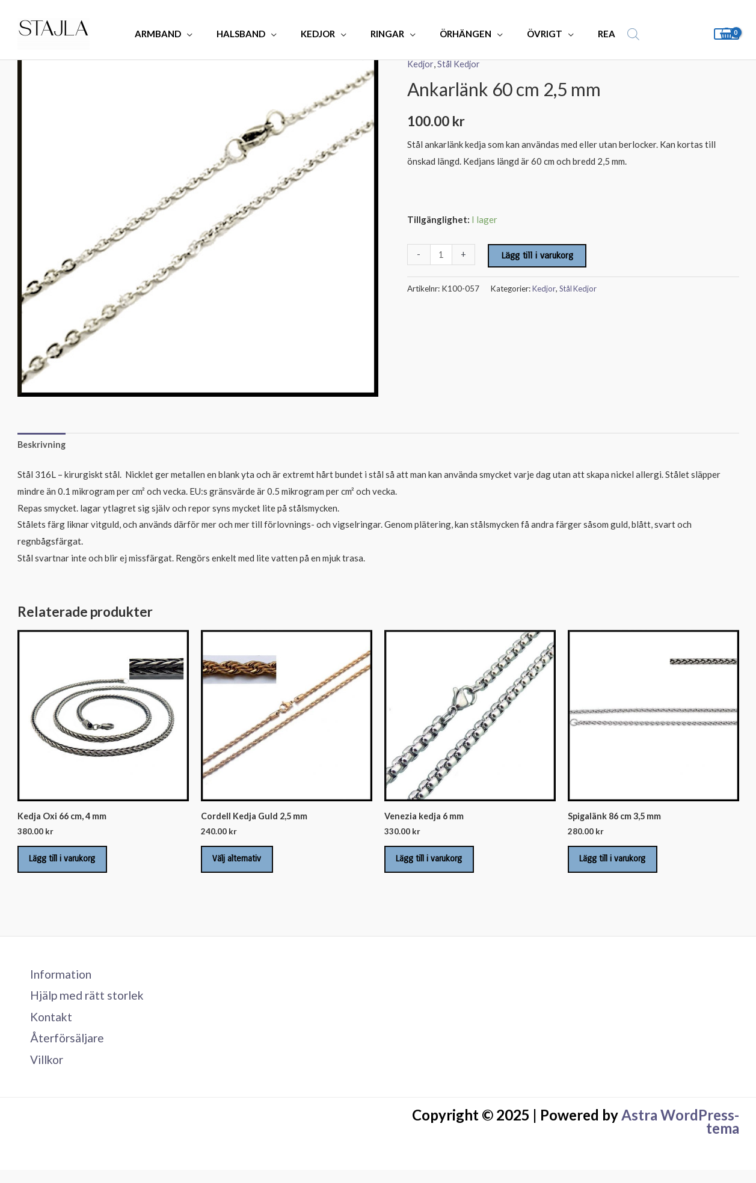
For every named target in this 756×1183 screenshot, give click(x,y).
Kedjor (420, 63)
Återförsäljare (62, 1049)
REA (585, 33)
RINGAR (384, 33)
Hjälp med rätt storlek (83, 1004)
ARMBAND (173, 33)
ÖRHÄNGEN (456, 33)
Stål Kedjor (459, 63)
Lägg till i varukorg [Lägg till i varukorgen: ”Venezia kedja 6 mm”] (437, 863)
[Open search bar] (609, 34)
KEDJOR (321, 33)
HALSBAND (250, 33)
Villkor (42, 1072)
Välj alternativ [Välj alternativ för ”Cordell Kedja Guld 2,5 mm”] (244, 863)
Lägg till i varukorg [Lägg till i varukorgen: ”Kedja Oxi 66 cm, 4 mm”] (70, 863)
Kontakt (46, 1026)
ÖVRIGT (529, 33)
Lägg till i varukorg (538, 255)
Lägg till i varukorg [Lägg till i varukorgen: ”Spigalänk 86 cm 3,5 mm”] (620, 863)
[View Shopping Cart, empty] (726, 34)
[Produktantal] (441, 254)
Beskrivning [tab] (42, 445)
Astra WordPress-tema (680, 1134)
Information (56, 982)
